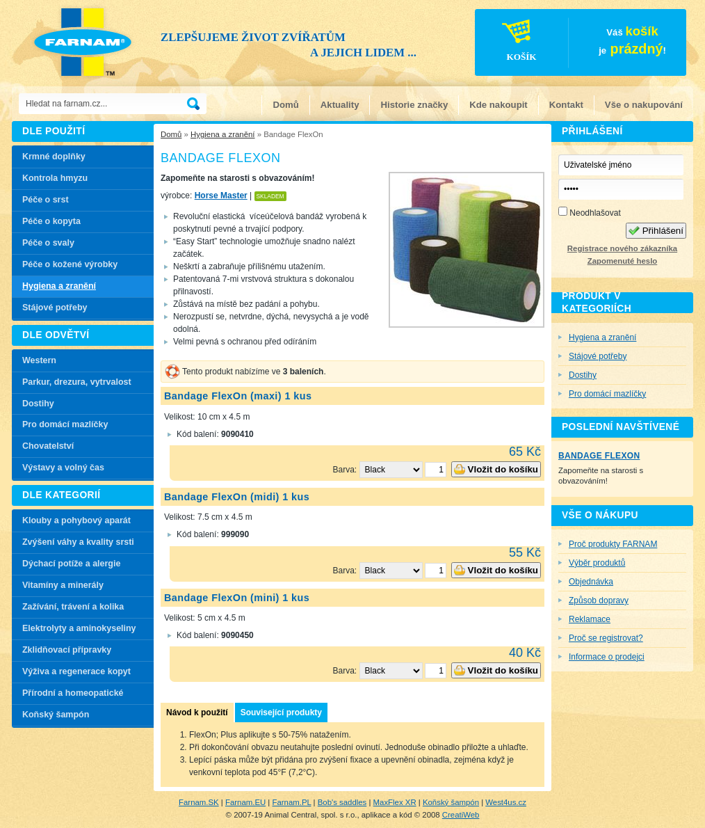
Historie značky (414, 104)
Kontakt (566, 104)
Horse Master (221, 195)
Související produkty (281, 712)
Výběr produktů (597, 563)
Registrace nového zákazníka (622, 248)
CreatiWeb (461, 815)
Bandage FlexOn (599, 456)
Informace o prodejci (607, 657)
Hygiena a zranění (222, 134)
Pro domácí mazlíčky (65, 424)
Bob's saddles (342, 802)
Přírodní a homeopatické (73, 693)
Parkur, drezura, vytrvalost (76, 382)
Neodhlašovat (589, 212)
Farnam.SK (199, 802)
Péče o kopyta (51, 221)
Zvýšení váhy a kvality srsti (78, 542)
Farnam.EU (245, 802)
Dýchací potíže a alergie (71, 563)
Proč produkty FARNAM (613, 544)
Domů (285, 104)
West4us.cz (505, 802)
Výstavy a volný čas (63, 467)
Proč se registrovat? (606, 638)
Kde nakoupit (498, 104)
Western (39, 360)
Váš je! (571, 44)
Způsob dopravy (599, 600)
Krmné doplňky (54, 156)
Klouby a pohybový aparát (76, 520)
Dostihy (38, 403)
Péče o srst (45, 200)
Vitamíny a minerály (63, 585)
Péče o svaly (48, 243)
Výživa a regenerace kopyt (76, 671)
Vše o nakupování (644, 104)
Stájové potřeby (55, 307)
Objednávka (591, 582)
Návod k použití (197, 712)
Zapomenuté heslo (623, 261)
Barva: (346, 470)
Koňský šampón (55, 714)
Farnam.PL (292, 802)
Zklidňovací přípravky (66, 650)
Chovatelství (48, 446)
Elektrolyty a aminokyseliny (79, 628)
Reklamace (589, 619)
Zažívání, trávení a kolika (73, 607)
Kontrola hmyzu (55, 178)
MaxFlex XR (394, 802)
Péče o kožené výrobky (70, 264)
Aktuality (340, 104)
